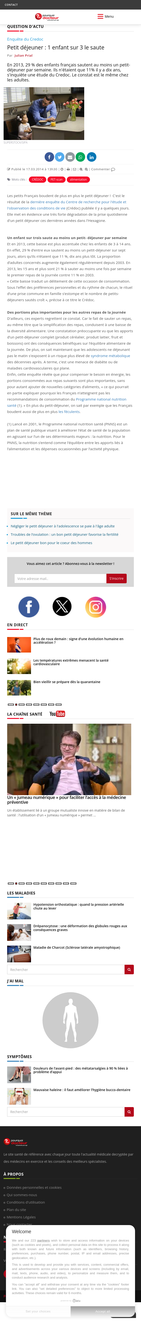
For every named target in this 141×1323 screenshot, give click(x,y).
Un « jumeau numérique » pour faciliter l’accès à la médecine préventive (66, 799)
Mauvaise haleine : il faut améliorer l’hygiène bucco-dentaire (82, 1089)
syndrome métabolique (110, 355)
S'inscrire (117, 578)
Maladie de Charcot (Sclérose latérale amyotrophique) (76, 947)
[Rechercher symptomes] (129, 1112)
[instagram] (98, 607)
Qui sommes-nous (22, 1194)
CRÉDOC (37, 179)
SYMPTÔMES (19, 1056)
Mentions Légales (21, 1217)
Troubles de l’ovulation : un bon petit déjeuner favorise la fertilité (64, 534)
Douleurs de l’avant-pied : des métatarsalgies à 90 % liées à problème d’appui (80, 1070)
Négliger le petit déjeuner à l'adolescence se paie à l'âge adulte (63, 526)
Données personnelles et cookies (34, 1187)
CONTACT (11, 4)
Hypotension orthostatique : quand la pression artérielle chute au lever (78, 906)
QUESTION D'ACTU (25, 26)
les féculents (68, 411)
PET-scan (57, 179)
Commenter (103, 169)
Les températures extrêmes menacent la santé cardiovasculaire (71, 662)
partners (43, 1240)
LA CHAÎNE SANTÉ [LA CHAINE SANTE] (24, 714)
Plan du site (16, 1209)
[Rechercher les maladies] (129, 969)
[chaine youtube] (57, 715)
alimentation (78, 179)
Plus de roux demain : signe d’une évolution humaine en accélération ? (78, 641)
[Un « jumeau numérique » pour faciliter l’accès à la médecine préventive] (70, 759)
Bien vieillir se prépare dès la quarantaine (66, 682)
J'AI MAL (15, 981)
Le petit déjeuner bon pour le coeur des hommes (51, 542)
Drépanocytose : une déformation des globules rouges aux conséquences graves (80, 928)
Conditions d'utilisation (26, 1202)
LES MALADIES (21, 893)
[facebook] (31, 606)
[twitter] (65, 606)
